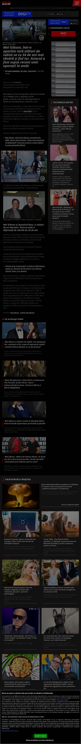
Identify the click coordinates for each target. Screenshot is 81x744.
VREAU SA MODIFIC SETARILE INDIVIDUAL (40, 740)
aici (32, 708)
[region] (40, 717)
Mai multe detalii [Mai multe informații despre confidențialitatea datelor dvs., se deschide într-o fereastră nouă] (62, 699)
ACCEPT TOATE (40, 736)
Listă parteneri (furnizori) (10, 731)
